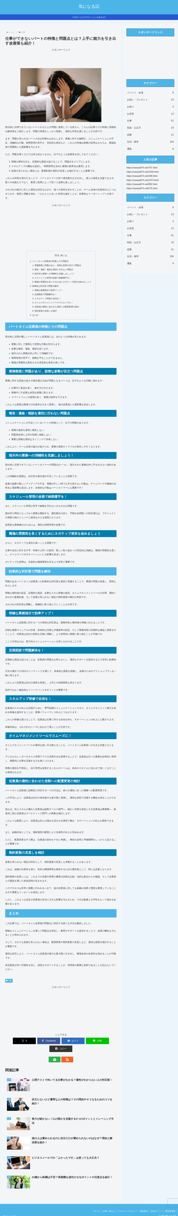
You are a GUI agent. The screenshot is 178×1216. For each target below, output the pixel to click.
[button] (106, 1041)
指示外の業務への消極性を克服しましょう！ (55, 273)
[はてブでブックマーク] (60, 1041)
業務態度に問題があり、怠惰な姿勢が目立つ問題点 (58, 265)
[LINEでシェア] (83, 1041)
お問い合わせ (107, 1203)
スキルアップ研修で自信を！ (48, 298)
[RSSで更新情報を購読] (64, 1051)
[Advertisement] (61, 58)
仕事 (9, 981)
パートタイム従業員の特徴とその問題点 (50, 261)
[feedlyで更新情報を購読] (57, 1051)
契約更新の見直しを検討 (46, 311)
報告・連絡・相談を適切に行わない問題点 (54, 269)
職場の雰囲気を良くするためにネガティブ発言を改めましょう (63, 282)
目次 (57, 255)
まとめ (35, 315)
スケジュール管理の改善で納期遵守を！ (53, 278)
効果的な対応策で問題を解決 (45, 286)
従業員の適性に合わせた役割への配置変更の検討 (57, 307)
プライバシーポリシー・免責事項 (132, 1203)
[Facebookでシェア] (38, 1041)
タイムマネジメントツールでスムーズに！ (54, 302)
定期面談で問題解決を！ (46, 294)
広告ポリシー (156, 1203)
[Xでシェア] (15, 1041)
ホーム (95, 1203)
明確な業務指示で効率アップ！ (49, 290)
